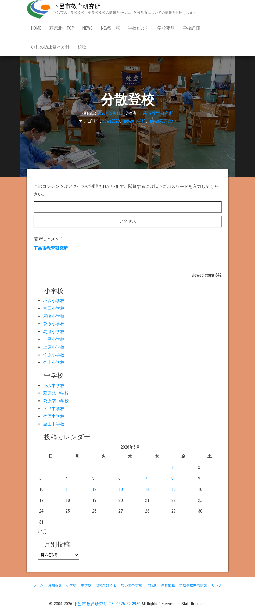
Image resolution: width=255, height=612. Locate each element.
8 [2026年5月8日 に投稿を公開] (172, 478)
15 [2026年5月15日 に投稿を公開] (173, 489)
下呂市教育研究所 (76, 6)
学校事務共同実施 (193, 585)
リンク (216, 585)
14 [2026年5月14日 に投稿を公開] (147, 489)
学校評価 (191, 28)
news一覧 (110, 28)
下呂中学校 (53, 408)
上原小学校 (53, 347)
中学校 (86, 585)
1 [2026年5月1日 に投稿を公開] (172, 467)
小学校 (71, 585)
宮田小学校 (53, 308)
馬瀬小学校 (53, 331)
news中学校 (135, 121)
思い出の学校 (131, 585)
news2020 (111, 121)
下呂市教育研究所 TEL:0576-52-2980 (107, 603)
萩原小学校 (53, 323)
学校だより (138, 28)
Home (36, 28)
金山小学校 (53, 362)
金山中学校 (53, 424)
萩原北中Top (61, 28)
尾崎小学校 (53, 316)
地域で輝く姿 (106, 585)
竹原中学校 (53, 416)
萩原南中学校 (56, 400)
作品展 (151, 585)
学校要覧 (166, 28)
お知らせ (55, 585)
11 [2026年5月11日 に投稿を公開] (68, 489)
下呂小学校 (53, 339)
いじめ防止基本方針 (50, 46)
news (87, 28)
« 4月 (42, 531)
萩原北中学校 (56, 393)
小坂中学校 (53, 385)
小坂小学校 (53, 300)
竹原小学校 (53, 354)
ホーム (38, 585)
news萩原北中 (163, 121)
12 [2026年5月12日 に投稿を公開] (94, 489)
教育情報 (168, 585)
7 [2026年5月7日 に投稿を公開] (146, 478)
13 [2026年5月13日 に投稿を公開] (120, 489)
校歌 (82, 46)
